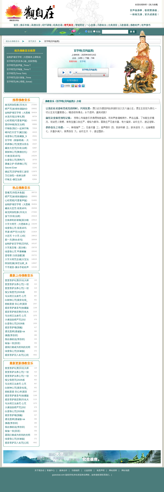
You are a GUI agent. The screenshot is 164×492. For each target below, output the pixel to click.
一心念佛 (90, 25)
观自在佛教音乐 (13, 41)
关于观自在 (39, 470)
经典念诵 (57, 25)
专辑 (98, 31)
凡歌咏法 (101, 25)
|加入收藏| (153, 4)
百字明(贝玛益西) (89, 70)
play (63, 72)
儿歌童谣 (123, 25)
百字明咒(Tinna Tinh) (17, 73)
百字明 (83, 61)
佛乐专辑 (24, 25)
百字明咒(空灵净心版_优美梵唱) (22, 61)
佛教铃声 (134, 25)
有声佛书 (145, 25)
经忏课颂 (46, 25)
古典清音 (112, 25)
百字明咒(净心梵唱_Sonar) (19, 81)
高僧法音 (35, 25)
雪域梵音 (79, 25)
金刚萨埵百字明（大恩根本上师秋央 (24, 57)
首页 (16, 25)
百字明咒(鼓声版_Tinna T (19, 65)
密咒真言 (68, 25)
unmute (104, 75)
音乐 (90, 31)
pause (70, 72)
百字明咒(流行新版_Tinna (19, 77)
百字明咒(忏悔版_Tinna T (19, 69)
